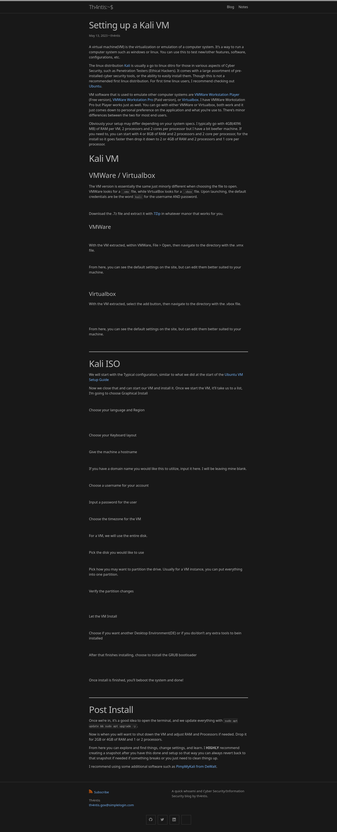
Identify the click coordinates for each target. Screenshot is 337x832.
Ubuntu (95, 86)
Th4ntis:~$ (101, 7)
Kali (127, 65)
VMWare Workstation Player (217, 94)
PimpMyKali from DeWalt (196, 766)
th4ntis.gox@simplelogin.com (111, 805)
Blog (230, 7)
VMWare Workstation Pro (133, 99)
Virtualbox (190, 99)
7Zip (156, 213)
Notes (243, 7)
